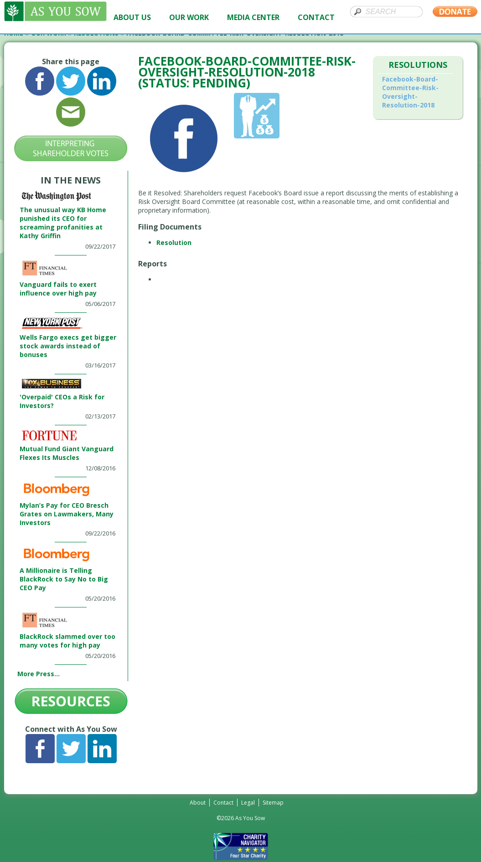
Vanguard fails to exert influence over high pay (58, 288)
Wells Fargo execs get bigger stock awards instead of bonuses (68, 346)
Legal (248, 802)
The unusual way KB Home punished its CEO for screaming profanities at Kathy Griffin (63, 222)
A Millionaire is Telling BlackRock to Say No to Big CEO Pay (64, 579)
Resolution (173, 242)
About (198, 802)
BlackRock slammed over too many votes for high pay (67, 640)
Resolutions (417, 64)
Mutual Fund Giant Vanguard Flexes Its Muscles (67, 453)
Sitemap (273, 802)
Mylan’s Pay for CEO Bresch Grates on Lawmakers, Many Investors (67, 514)
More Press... (38, 673)
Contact (223, 802)
